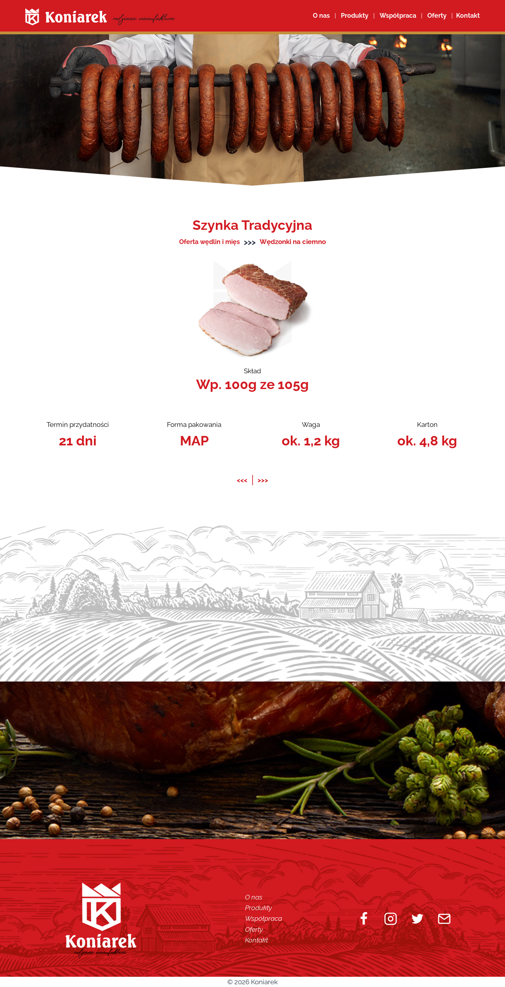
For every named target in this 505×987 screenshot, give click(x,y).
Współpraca (398, 15)
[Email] (444, 918)
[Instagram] (390, 918)
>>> (263, 480)
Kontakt (256, 940)
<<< (242, 480)
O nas (321, 15)
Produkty (258, 908)
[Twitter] (417, 918)
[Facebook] (363, 918)
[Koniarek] (100, 16)
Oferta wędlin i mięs (209, 242)
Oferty (254, 929)
